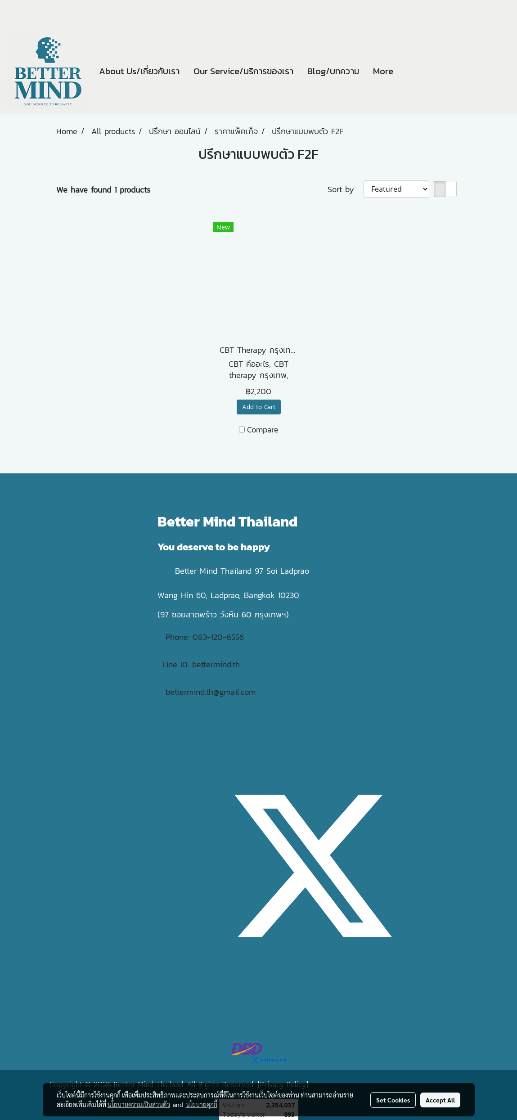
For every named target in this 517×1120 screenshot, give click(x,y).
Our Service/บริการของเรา (243, 71)
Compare (263, 429)
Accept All (440, 1100)
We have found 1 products (103, 190)
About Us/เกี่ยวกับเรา (139, 71)
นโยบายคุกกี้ (201, 1104)
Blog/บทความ (333, 71)
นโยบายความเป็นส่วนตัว (139, 1104)
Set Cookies (393, 1100)
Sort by (346, 189)
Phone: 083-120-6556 (206, 637)
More (383, 71)
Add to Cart (258, 407)
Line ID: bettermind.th (201, 664)
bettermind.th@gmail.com (211, 692)
